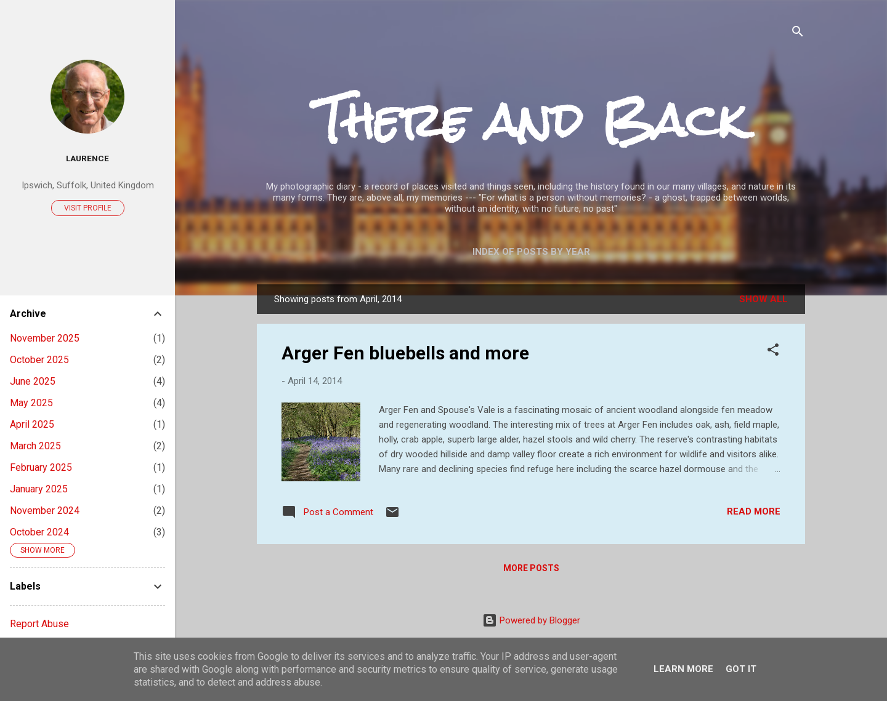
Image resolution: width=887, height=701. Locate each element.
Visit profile (87, 208)
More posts (531, 568)
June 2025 (32, 381)
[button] (773, 351)
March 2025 (35, 446)
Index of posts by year (531, 251)
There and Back (531, 120)
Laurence (87, 158)
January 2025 (39, 489)
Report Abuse (39, 624)
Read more (753, 511)
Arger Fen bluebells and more (405, 353)
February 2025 (41, 467)
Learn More (683, 669)
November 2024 (44, 510)
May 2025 (31, 403)
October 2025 (39, 360)
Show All (763, 299)
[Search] (797, 33)
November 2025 (44, 338)
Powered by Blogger (531, 620)
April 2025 (32, 424)
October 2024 (39, 532)
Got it (741, 669)
